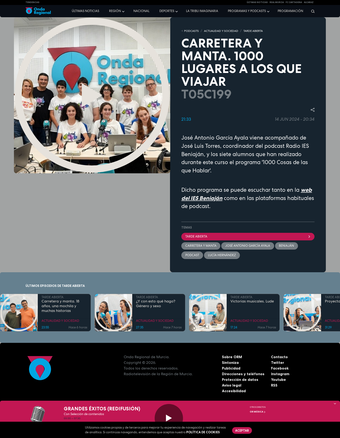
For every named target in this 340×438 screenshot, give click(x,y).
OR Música (258, 411)
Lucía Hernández (222, 256)
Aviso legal (232, 385)
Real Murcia (277, 2)
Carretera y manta (201, 246)
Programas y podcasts (247, 11)
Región (115, 11)
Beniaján (286, 246)
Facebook (280, 368)
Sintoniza (230, 363)
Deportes (166, 11)
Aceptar (242, 430)
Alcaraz (309, 2)
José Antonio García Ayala (247, 246)
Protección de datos (240, 380)
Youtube (278, 380)
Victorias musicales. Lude (252, 302)
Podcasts (192, 31)
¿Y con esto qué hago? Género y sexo (155, 304)
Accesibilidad (234, 391)
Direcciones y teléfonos (243, 374)
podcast (192, 256)
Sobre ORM (232, 357)
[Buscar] (311, 11)
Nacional (141, 11)
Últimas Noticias (257, 2)
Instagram (280, 374)
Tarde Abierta (247, 236)
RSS (274, 385)
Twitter (278, 363)
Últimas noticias (85, 11)
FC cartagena (294, 2)
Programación (290, 11)
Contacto (279, 357)
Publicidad (231, 368)
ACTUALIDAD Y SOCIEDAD (223, 31)
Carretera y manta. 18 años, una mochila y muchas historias (60, 307)
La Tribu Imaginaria (202, 11)
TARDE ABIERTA (259, 31)
